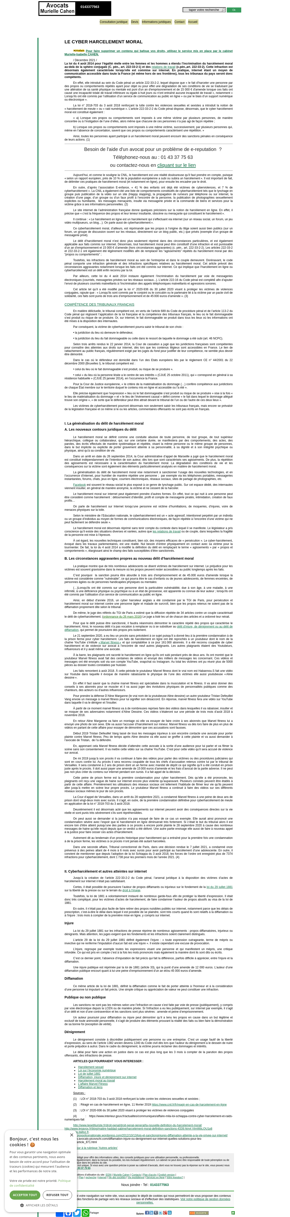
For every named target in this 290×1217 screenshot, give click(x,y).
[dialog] (41, 1171)
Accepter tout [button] (25, 1195)
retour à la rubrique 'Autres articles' (95, 1148)
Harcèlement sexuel (91, 1067)
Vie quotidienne (136, 1177)
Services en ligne (155, 1177)
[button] (41, 1205)
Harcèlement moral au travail (96, 1080)
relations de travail (163, 67)
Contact (179, 21)
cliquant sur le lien (176, 165)
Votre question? (175, 1177)
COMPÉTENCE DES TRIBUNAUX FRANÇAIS (100, 304)
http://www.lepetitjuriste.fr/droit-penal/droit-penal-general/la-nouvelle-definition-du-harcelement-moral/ (137, 1125)
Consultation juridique (113, 21)
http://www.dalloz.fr (77, 1132)
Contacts (136, 1174)
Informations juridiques (156, 21)
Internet (102, 1177)
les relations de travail (167, 531)
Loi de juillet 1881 (89, 1073)
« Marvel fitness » (110, 642)
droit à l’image (131, 890)
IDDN (108, 1174)
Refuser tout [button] (57, 1195)
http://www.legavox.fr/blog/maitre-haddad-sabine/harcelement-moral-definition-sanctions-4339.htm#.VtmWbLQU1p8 (138, 1128)
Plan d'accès (149, 1174)
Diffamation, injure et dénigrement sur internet (107, 1077)
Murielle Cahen (121, 1174)
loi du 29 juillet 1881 (220, 887)
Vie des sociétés (117, 1177)
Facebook (79, 484)
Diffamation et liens (90, 1087)
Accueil (192, 21)
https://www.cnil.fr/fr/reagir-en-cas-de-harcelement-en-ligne (189, 1104)
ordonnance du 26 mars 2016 (122, 616)
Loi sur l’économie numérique (97, 1070)
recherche (91, 1177)
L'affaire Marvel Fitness (93, 1084)
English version (167, 1174)
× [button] (71, 1135)
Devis (134, 21)
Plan (81, 1177)
